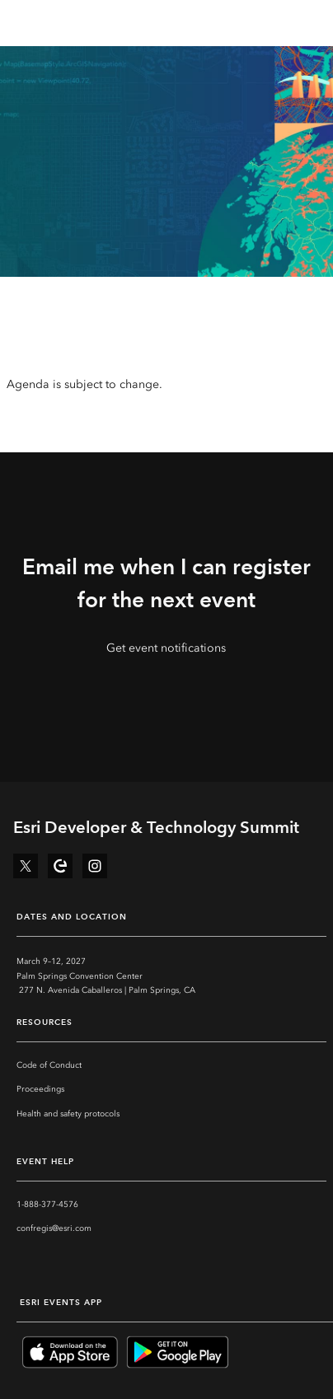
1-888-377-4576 (47, 1205)
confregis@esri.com (53, 1228)
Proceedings (40, 1089)
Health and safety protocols (68, 1114)
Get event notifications (166, 648)
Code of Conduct (49, 1065)
